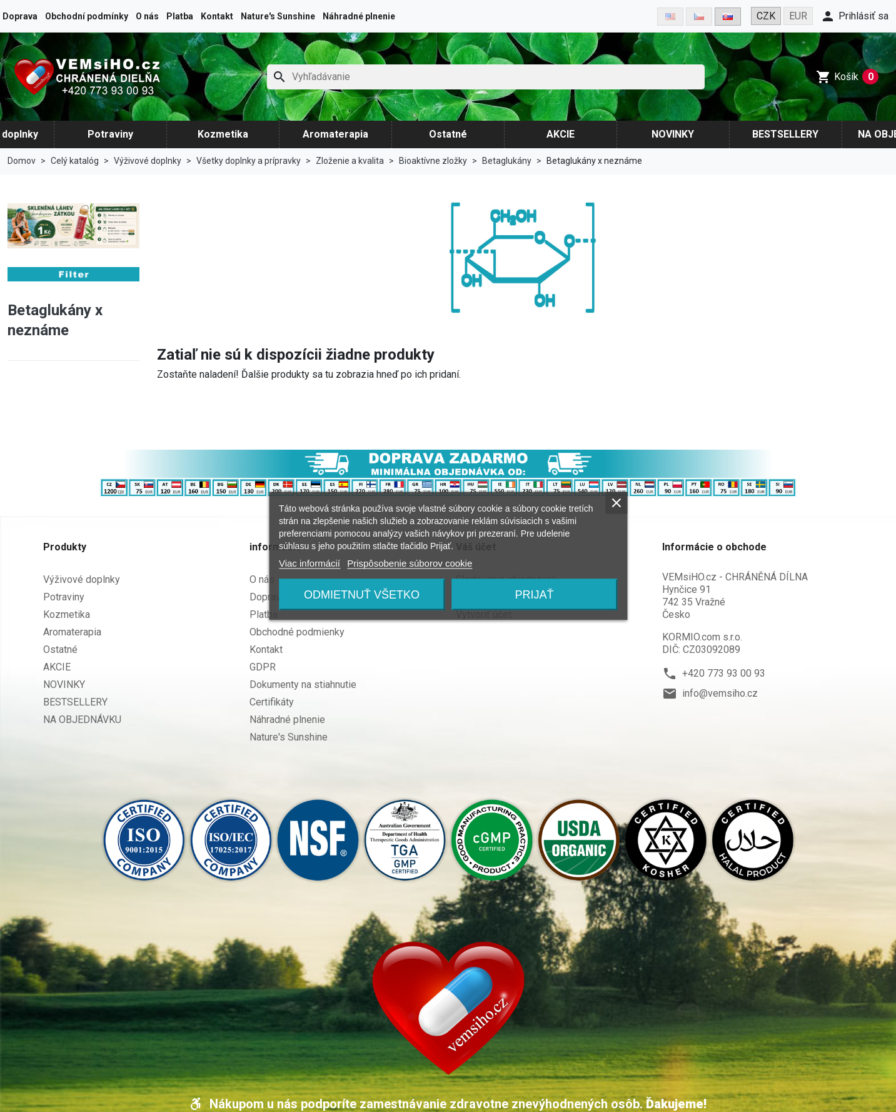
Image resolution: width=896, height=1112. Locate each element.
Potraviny (110, 134)
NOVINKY (673, 134)
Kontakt (217, 16)
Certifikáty (271, 702)
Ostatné (448, 134)
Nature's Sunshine (278, 16)
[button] (854, 16)
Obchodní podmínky (86, 16)
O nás (147, 16)
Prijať (534, 595)
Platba (179, 16)
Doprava (20, 16)
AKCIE (560, 134)
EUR (798, 16)
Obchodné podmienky (297, 632)
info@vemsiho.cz (720, 693)
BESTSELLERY (785, 134)
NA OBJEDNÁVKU (82, 719)
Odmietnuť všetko (362, 595)
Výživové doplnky (81, 579)
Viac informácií (309, 563)
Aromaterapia (335, 134)
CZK (766, 16)
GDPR (262, 667)
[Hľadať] (486, 76)
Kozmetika (223, 134)
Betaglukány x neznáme (55, 320)
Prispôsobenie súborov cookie (409, 563)
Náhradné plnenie (359, 16)
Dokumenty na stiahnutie (302, 684)
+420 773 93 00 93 (723, 673)
